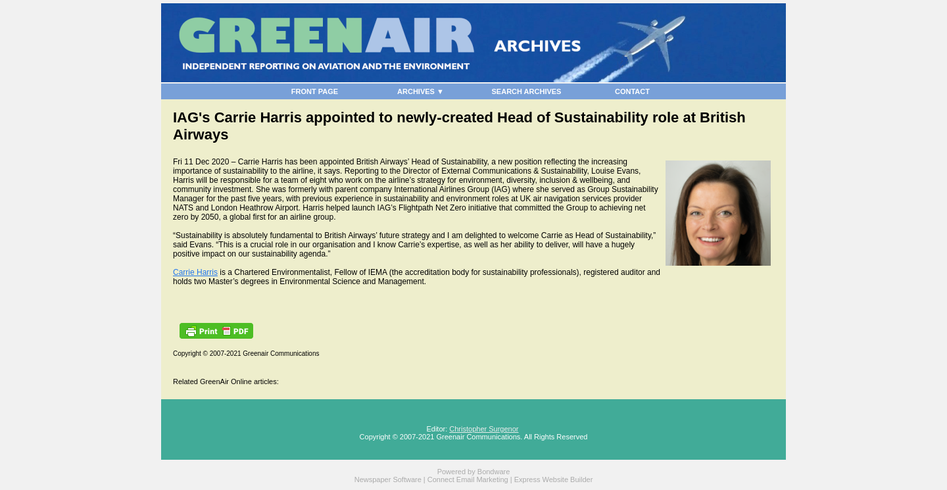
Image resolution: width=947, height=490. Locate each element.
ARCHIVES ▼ (420, 91)
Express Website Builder (553, 479)
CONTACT (632, 91)
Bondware (493, 472)
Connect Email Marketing (467, 479)
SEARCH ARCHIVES (527, 91)
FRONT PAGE (314, 91)
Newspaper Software (388, 479)
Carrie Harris (195, 272)
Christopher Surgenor (483, 429)
